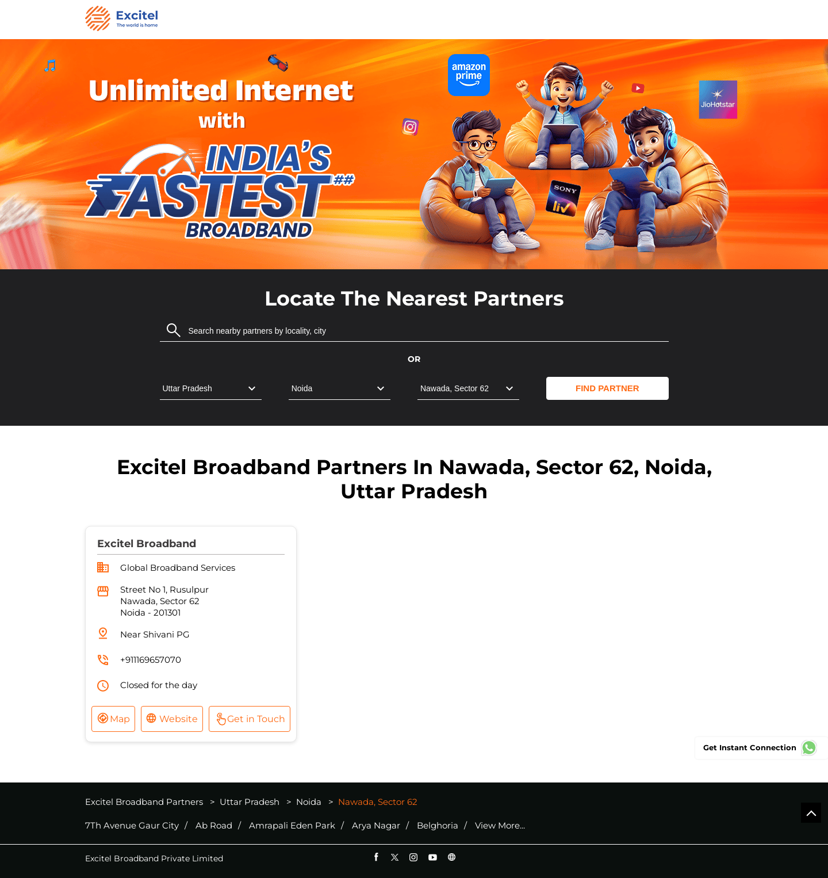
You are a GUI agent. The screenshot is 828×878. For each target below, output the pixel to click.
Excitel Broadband (146, 543)
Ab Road (213, 825)
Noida (308, 801)
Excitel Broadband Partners (145, 801)
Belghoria (437, 825)
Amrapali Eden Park (292, 825)
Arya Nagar (376, 825)
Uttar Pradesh (249, 801)
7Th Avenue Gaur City (132, 825)
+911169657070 (150, 659)
